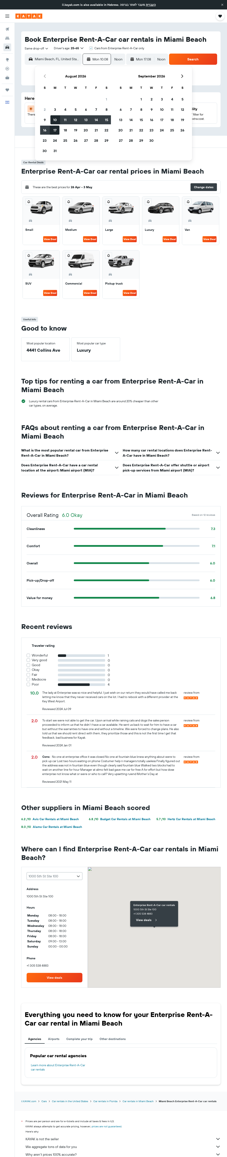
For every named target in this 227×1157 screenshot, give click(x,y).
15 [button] (106, 120)
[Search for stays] (7, 38)
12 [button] (75, 120)
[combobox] (37, 48)
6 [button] (86, 109)
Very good (39, 660)
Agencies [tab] (34, 1039)
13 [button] (86, 120)
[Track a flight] (7, 68)
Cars (44, 1101)
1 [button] (106, 99)
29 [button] (106, 140)
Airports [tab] (53, 1039)
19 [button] (75, 130)
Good (36, 665)
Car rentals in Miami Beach (138, 1101)
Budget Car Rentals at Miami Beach (119, 819)
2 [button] (45, 109)
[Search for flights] (7, 29)
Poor (35, 684)
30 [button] (44, 151)
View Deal (50, 239)
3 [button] (55, 109)
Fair (34, 675)
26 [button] (75, 140)
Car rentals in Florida (105, 1101)
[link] (54, 977)
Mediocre (39, 679)
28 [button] (96, 140)
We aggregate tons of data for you (123, 1146)
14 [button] (96, 120)
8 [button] (106, 109)
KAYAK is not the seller (123, 1139)
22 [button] (106, 130)
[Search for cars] (7, 47)
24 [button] (55, 140)
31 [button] (55, 151)
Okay (35, 670)
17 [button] (54, 130)
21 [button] (96, 130)
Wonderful (40, 655)
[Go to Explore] (7, 59)
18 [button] (65, 130)
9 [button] (45, 120)
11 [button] (65, 120)
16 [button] (44, 130)
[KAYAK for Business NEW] (7, 77)
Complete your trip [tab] (79, 1039)
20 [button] (86, 130)
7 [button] (96, 109)
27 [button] (86, 140)
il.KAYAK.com (28, 1101)
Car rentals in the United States (70, 1101)
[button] (222, 4)
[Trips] (7, 90)
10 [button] (55, 120)
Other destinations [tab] (113, 1039)
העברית (151, 5)
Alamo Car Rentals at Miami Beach (51, 827)
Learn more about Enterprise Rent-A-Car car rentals (58, 1067)
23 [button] (45, 140)
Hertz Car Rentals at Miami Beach (185, 819)
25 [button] (65, 140)
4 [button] (65, 109)
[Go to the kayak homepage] (28, 16)
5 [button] (76, 109)
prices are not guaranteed (106, 1126)
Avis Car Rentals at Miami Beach (50, 819)
